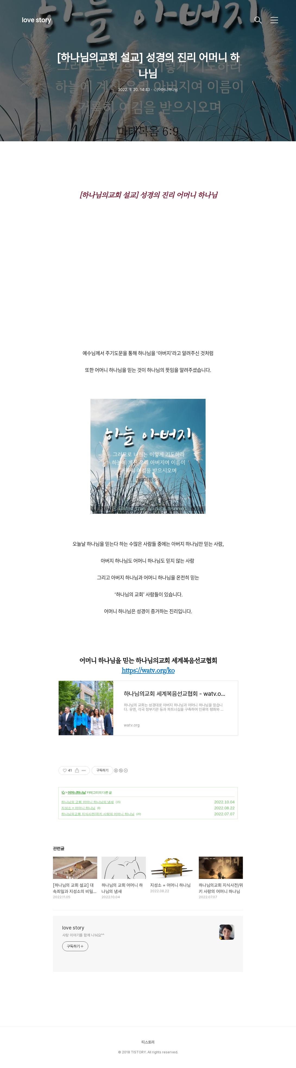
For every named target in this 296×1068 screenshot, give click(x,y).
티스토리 (148, 1042)
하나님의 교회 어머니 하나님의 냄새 (87, 802)
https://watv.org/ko (148, 670)
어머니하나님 (77, 792)
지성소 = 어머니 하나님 (78, 808)
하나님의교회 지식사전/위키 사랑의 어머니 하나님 (97, 814)
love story (36, 20)
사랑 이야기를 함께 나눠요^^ (83, 935)
